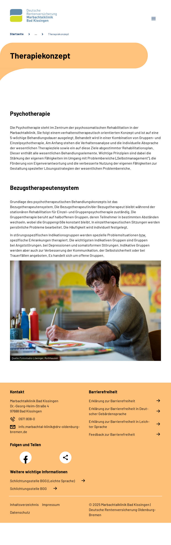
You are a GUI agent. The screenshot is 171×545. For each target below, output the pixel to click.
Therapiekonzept (58, 34)
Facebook (26, 455)
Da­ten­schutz (20, 512)
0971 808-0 (26, 419)
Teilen (65, 457)
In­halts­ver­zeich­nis (24, 504)
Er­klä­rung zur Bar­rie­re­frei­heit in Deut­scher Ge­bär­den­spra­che (118, 411)
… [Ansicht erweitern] (36, 34)
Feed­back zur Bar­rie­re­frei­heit (112, 434)
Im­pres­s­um (51, 504)
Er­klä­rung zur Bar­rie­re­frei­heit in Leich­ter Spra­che (119, 424)
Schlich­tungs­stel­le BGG (28, 488)
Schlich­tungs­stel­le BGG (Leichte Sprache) (42, 481)
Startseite (17, 34)
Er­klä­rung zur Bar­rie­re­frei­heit (112, 401)
